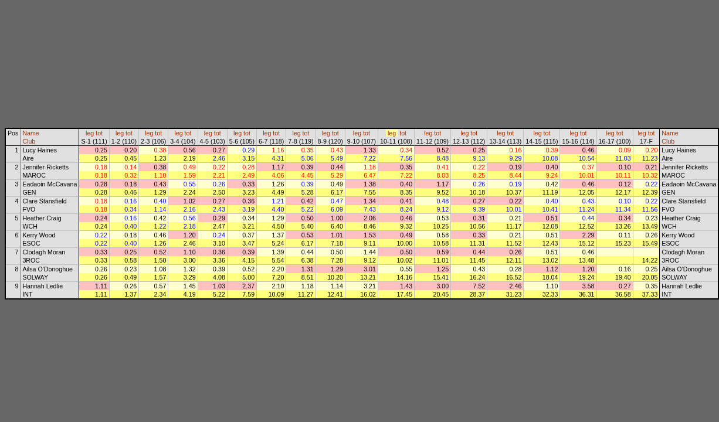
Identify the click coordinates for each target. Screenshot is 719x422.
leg (90, 133)
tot (99, 133)
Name (30, 133)
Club (28, 141)
